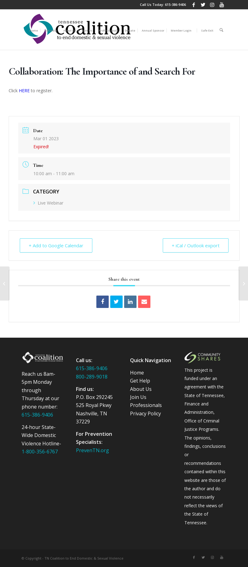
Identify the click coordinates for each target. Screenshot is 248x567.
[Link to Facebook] (193, 4)
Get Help (140, 380)
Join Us (138, 397)
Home (137, 372)
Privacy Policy (145, 413)
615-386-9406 (175, 4)
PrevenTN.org (92, 450)
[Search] (221, 30)
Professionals (146, 405)
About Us (141, 389)
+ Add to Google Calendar (56, 245)
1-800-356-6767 (40, 451)
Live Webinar (48, 203)
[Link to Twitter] (203, 4)
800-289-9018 (91, 376)
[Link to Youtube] (221, 4)
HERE (24, 90)
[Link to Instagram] (212, 4)
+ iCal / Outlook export (196, 245)
